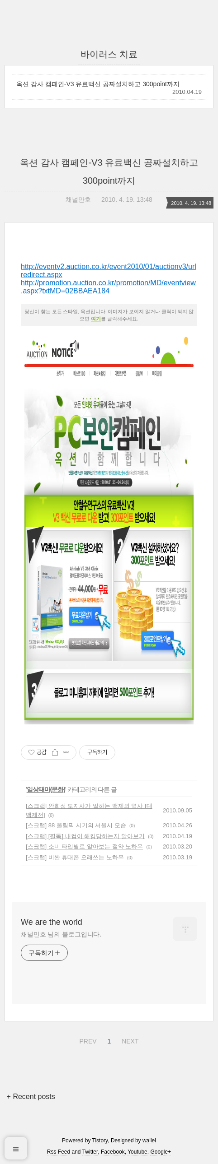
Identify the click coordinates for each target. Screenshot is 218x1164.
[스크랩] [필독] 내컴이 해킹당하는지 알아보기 (85, 836)
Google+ (160, 1152)
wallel (149, 1140)
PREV (86, 1040)
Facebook (113, 1152)
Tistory (100, 1140)
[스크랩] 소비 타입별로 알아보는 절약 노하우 (84, 846)
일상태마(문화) (46, 789)
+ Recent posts (31, 1096)
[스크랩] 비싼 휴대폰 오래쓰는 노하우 (75, 857)
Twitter (90, 1152)
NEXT (128, 1040)
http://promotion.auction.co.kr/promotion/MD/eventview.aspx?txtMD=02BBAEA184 (108, 287)
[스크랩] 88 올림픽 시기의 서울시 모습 (76, 825)
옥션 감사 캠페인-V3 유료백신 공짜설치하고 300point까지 (98, 84)
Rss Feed (58, 1152)
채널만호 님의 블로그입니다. (61, 934)
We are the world (51, 922)
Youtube (137, 1152)
